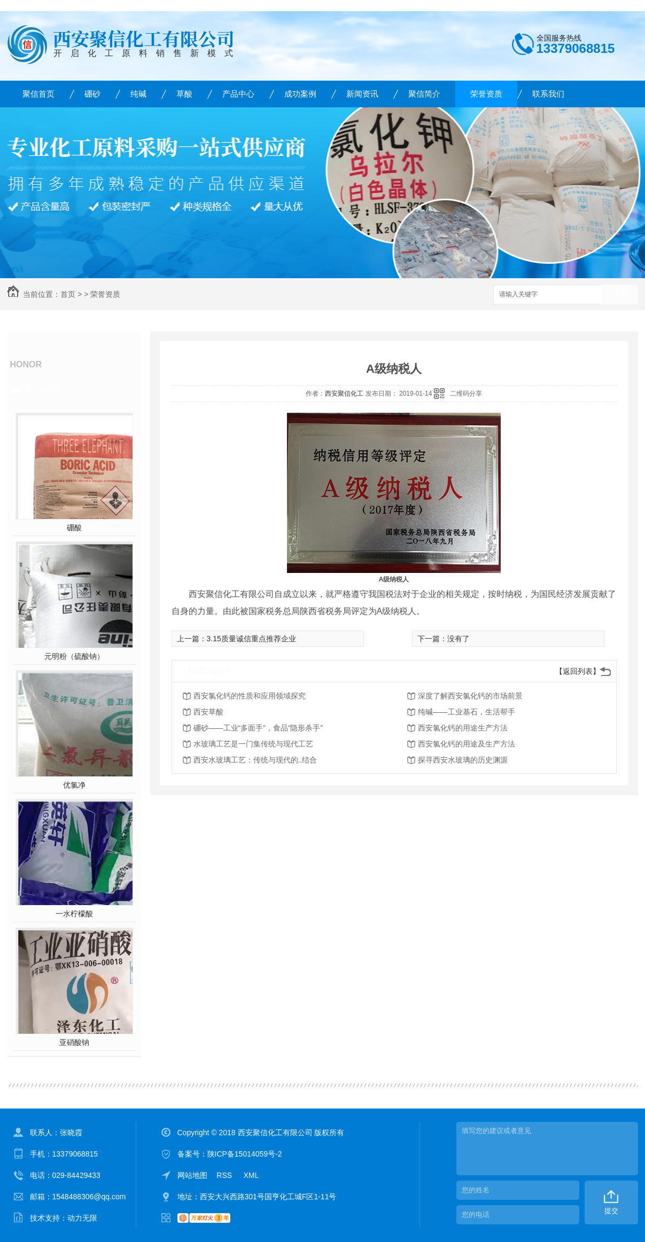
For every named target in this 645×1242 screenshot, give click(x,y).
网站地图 (192, 1175)
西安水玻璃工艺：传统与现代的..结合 (255, 760)
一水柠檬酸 (74, 913)
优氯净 (74, 785)
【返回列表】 (577, 671)
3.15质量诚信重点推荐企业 (251, 638)
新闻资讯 (362, 93)
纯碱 (138, 93)
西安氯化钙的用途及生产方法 (466, 744)
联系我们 (548, 93)
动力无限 (82, 1218)
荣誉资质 (486, 93)
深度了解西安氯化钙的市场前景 (470, 695)
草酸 (184, 93)
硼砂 (92, 93)
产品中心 (238, 93)
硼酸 (74, 527)
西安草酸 (208, 712)
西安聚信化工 (344, 393)
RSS (225, 1175)
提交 (611, 1211)
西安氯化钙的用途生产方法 (463, 728)
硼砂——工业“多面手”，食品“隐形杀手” (258, 728)
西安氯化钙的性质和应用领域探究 (249, 695)
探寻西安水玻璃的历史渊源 (463, 760)
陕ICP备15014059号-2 (244, 1154)
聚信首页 (38, 93)
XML (251, 1175)
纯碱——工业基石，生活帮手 (466, 712)
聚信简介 (424, 93)
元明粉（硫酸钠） (74, 656)
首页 (67, 294)
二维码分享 (466, 393)
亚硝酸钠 (74, 1042)
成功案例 (300, 93)
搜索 (619, 295)
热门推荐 (43, 391)
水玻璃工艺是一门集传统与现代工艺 (253, 744)
